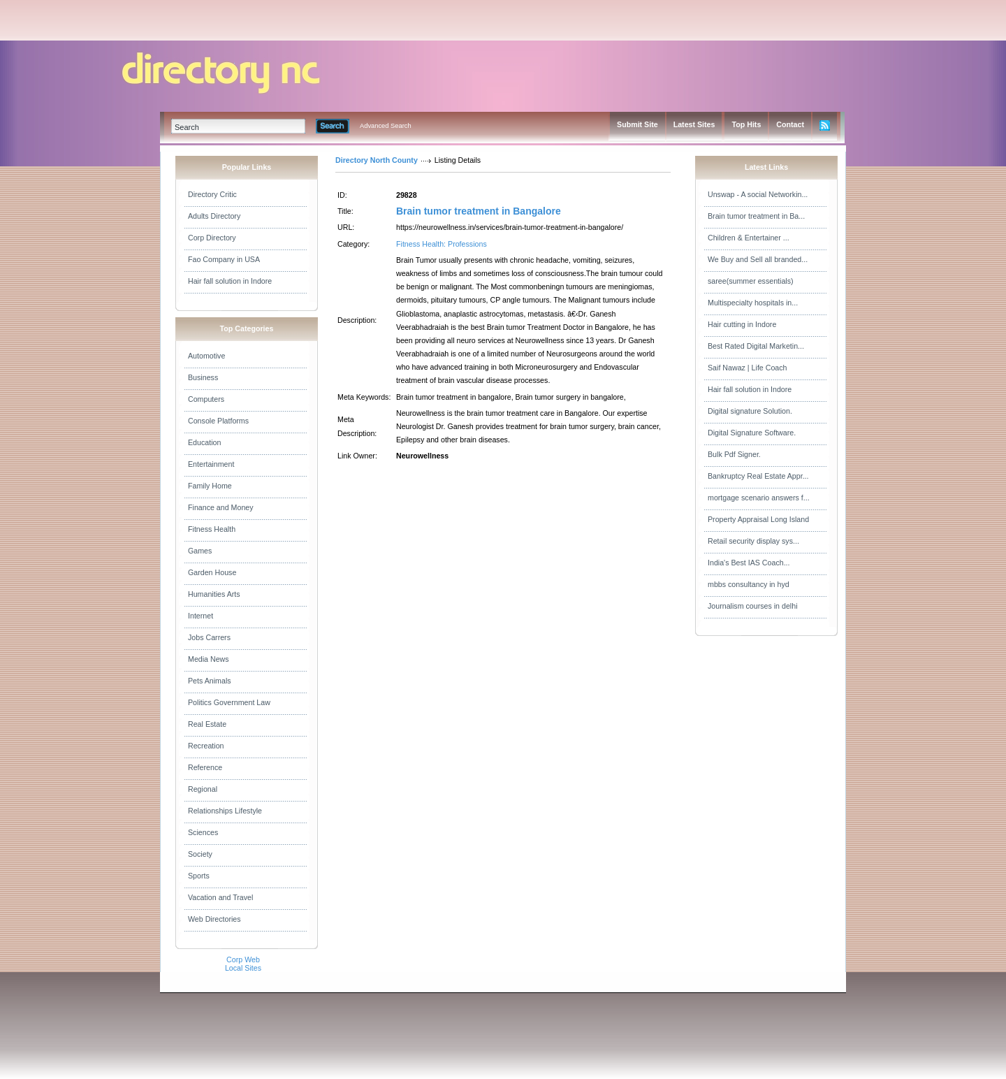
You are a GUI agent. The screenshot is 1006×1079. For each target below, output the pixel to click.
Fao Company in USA (224, 259)
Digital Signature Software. (752, 432)
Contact (790, 124)
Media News (208, 659)
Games (200, 550)
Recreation (206, 745)
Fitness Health (211, 529)
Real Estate (207, 724)
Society (200, 854)
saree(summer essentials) (751, 281)
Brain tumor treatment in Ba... (756, 216)
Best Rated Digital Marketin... (756, 346)
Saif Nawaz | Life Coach (747, 367)
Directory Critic (212, 194)
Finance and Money (221, 507)
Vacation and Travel (220, 897)
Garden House (212, 572)
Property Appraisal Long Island (758, 519)
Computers (206, 399)
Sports (199, 875)
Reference (205, 767)
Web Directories (214, 919)
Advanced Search (385, 125)
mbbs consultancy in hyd (748, 584)
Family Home (210, 485)
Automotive (206, 356)
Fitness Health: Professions (441, 244)
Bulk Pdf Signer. (734, 454)
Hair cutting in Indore (742, 324)
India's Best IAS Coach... (749, 562)
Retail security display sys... (753, 541)
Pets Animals (209, 680)
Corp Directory (212, 237)
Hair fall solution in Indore (230, 281)
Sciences (203, 832)
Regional (202, 789)
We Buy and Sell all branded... (758, 259)
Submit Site (637, 124)
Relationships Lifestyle (225, 810)
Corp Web (243, 959)
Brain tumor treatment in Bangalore (478, 211)
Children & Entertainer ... (748, 237)
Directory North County (376, 160)
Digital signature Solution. (750, 411)
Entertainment (211, 464)
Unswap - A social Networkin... (758, 194)
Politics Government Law (229, 702)
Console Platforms (218, 421)
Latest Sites (694, 124)
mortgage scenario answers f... (759, 497)
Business (203, 377)
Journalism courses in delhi (753, 606)
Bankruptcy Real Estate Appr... (758, 476)
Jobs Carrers (209, 637)
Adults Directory (214, 216)
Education (204, 442)
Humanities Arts (214, 594)
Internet (200, 615)
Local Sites (243, 968)
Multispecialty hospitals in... (753, 302)
